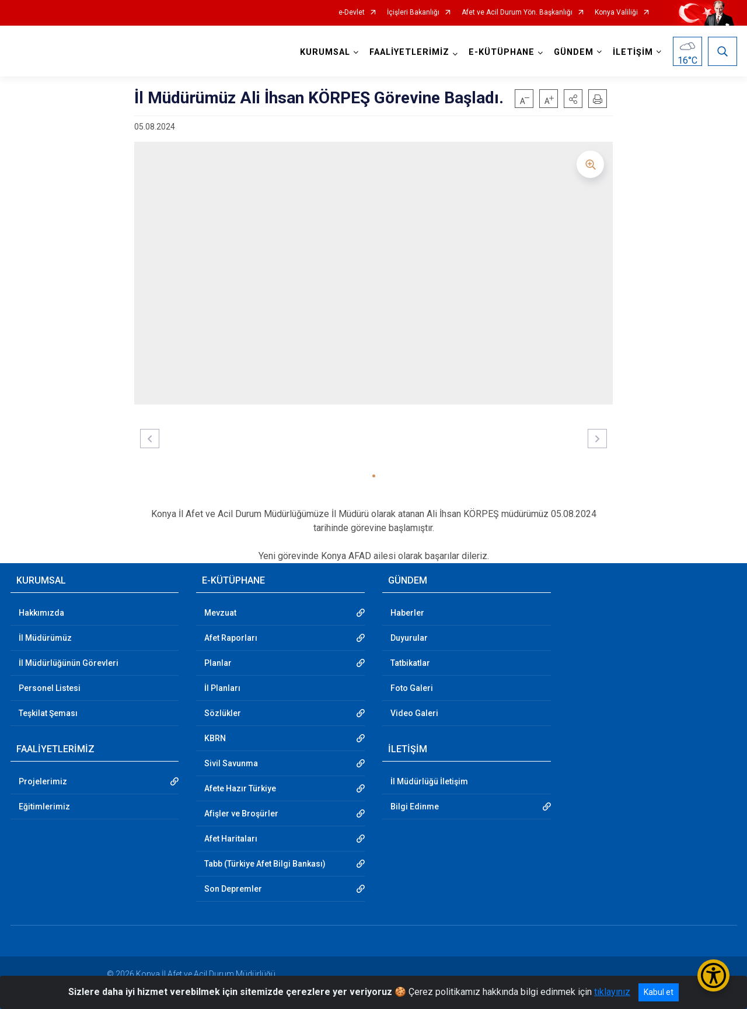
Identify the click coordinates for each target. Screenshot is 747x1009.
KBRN (215, 738)
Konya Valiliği (616, 12)
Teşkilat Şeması (48, 713)
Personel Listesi (50, 688)
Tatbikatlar (410, 663)
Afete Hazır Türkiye (240, 788)
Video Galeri (414, 713)
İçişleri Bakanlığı (413, 12)
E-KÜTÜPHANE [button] (502, 52)
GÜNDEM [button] (574, 52)
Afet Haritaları (230, 838)
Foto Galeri (411, 688)
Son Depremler (233, 888)
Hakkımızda (41, 612)
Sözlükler (222, 713)
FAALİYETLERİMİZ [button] (409, 52)
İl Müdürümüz (45, 638)
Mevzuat (220, 612)
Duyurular (409, 638)
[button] (573, 98)
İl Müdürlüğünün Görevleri (68, 663)
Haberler (407, 612)
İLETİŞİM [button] (633, 52)
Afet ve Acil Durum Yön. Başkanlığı (517, 12)
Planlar (218, 663)
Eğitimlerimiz (44, 806)
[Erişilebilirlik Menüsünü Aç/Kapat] (713, 975)
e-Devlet (351, 12)
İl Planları (222, 688)
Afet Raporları (230, 638)
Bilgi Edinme (414, 806)
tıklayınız (612, 991)
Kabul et (658, 992)
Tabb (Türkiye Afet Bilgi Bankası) (265, 863)
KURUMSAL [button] (325, 52)
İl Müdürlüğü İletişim (429, 781)
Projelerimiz (43, 781)
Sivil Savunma (231, 763)
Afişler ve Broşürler (241, 813)
